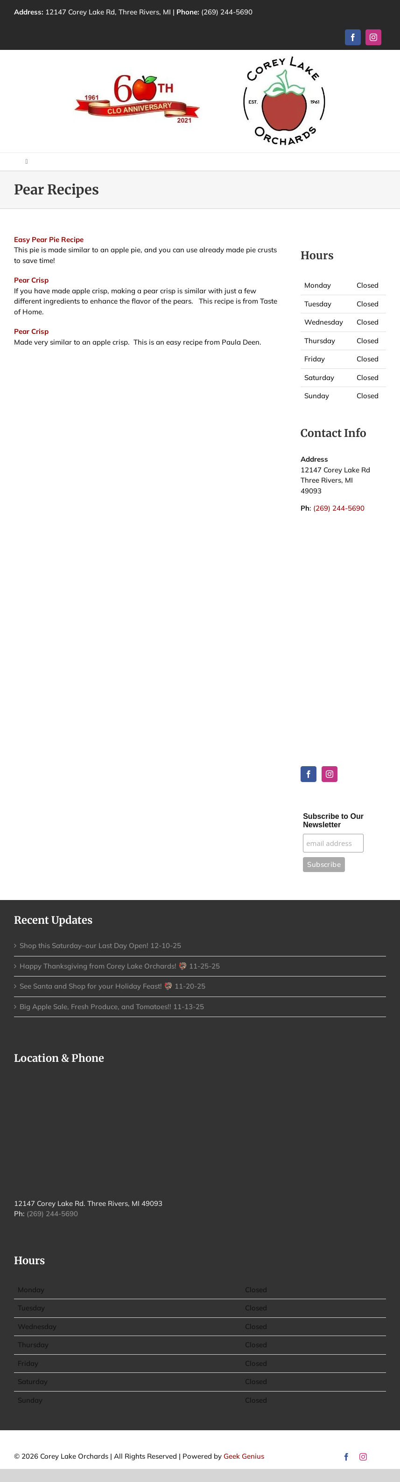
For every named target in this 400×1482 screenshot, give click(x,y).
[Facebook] (308, 774)
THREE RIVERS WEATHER (343, 570)
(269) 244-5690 (227, 11)
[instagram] (373, 37)
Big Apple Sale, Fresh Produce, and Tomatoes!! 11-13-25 (112, 1006)
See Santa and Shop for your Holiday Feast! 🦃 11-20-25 (112, 986)
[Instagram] (329, 774)
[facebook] (353, 37)
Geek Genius (244, 1456)
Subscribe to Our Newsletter (333, 820)
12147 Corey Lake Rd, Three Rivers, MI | (123, 11)
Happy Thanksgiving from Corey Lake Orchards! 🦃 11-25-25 (120, 966)
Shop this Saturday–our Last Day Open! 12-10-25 (100, 945)
